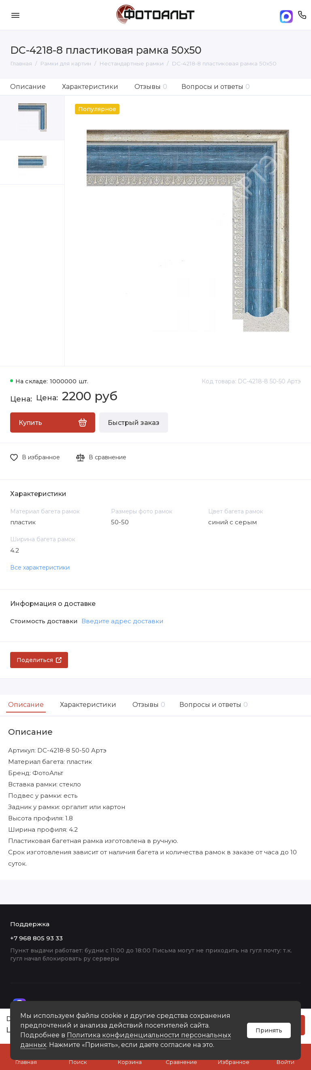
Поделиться (39, 660)
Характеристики (90, 86)
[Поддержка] (302, 15)
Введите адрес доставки (122, 621)
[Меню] (15, 15)
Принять (269, 1030)
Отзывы (150, 86)
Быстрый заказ (134, 423)
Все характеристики (40, 567)
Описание (28, 86)
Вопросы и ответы (215, 86)
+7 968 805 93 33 (36, 938)
